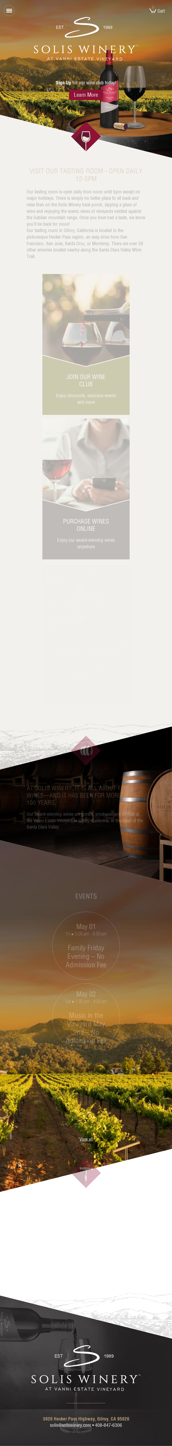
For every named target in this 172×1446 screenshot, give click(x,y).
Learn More (86, 95)
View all (86, 1139)
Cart (157, 11)
